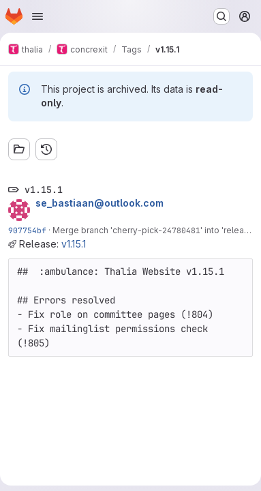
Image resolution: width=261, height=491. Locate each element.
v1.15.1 (73, 244)
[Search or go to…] (221, 16)
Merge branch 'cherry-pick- (107, 230)
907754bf (27, 230)
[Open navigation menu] (37, 16)
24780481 (181, 230)
